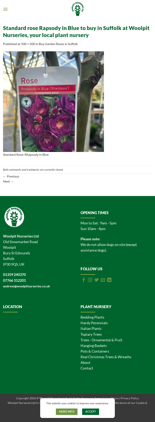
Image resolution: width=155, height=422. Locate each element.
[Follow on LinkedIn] (109, 280)
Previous (11, 176)
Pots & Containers (95, 351)
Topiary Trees (91, 334)
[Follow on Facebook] (84, 280)
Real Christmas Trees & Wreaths (106, 357)
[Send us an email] (103, 280)
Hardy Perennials (94, 323)
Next (8, 181)
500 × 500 (28, 44)
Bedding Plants (92, 317)
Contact (87, 368)
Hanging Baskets (94, 346)
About (85, 362)
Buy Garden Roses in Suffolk (58, 44)
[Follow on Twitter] (96, 280)
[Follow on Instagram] (90, 280)
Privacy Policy (129, 398)
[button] (5, 9)
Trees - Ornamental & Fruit (101, 340)
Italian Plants (91, 328)
